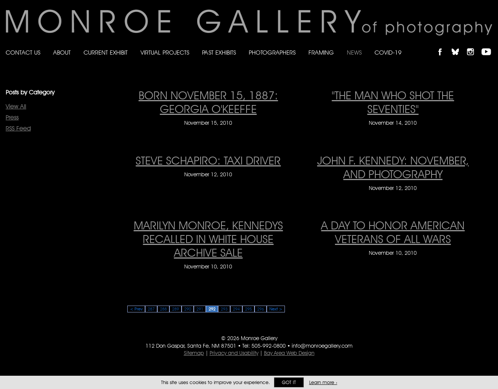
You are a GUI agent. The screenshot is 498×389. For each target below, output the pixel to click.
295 (248, 309)
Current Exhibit (106, 52)
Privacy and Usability (234, 353)
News (354, 52)
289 (175, 309)
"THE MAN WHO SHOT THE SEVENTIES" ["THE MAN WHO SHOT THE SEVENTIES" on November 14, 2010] (393, 102)
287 (151, 309)
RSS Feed (18, 128)
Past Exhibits (219, 52)
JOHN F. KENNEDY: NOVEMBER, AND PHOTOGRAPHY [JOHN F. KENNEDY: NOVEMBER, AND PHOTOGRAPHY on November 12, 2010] (393, 167)
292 (212, 309)
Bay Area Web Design (289, 353)
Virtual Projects (165, 52)
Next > (275, 309)
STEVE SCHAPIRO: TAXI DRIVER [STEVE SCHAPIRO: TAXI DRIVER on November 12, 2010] (208, 160)
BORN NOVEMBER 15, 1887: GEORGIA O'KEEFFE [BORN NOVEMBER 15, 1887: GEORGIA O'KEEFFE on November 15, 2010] (208, 102)
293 (224, 309)
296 (260, 309)
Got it (289, 382)
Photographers (272, 52)
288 (163, 309)
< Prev (136, 309)
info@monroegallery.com (322, 346)
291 (199, 309)
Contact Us (23, 52)
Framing (321, 52)
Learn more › (323, 382)
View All (16, 106)
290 (187, 309)
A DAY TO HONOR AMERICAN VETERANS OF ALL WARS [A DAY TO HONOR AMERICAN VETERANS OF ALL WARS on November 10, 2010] (393, 232)
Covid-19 (388, 52)
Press (12, 117)
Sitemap (194, 353)
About (62, 52)
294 (236, 309)
